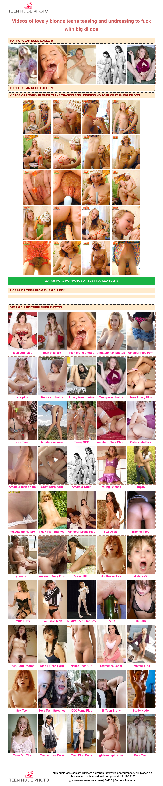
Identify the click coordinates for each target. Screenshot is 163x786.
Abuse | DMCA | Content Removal (115, 780)
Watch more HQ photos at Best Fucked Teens (81, 280)
